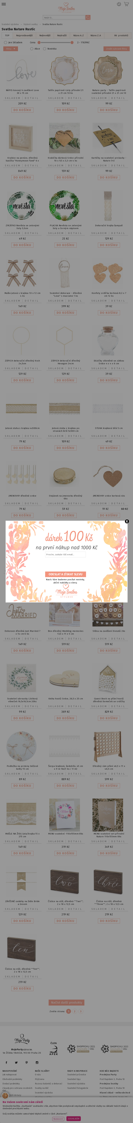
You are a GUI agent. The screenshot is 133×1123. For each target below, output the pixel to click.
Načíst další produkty (66, 1002)
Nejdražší (62, 35)
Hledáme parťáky (43, 1097)
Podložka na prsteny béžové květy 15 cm (22, 767)
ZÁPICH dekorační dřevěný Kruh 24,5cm (22, 362)
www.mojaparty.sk (48, 1112)
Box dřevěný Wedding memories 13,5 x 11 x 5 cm (65, 632)
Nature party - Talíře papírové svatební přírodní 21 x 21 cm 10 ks (109, 93)
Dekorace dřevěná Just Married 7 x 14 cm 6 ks (22, 632)
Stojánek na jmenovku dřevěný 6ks (65, 497)
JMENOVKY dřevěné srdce (22, 495)
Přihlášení (119, 4)
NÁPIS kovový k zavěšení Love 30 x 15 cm (22, 91)
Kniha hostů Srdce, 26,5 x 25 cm (65, 698)
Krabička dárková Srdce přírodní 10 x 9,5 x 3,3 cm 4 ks (66, 159)
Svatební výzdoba (44, 1092)
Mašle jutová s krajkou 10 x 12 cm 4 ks (22, 294)
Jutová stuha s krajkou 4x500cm (22, 428)
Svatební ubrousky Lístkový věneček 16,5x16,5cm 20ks (22, 700)
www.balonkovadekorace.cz (38, 1116)
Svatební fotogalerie (77, 1088)
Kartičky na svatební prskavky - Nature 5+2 (108, 159)
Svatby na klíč (42, 1088)
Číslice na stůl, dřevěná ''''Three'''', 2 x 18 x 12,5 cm (108, 903)
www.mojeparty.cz (24, 1112)
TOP (7, 35)
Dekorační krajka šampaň (109, 225)
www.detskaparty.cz (106, 1112)
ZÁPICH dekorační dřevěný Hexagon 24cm (65, 362)
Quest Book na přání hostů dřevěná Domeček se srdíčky (109, 700)
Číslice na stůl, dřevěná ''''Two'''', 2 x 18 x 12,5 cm (65, 903)
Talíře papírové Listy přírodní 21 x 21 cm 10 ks (65, 91)
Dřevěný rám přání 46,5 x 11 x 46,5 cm (109, 767)
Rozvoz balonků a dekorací (48, 1083)
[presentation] (65, 564)
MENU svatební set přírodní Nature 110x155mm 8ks (109, 835)
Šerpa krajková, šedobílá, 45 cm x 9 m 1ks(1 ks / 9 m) (65, 767)
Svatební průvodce (76, 1074)
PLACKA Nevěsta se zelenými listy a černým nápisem (66, 227)
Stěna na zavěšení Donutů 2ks (109, 631)
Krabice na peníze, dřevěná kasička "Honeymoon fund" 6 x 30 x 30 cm (22, 160)
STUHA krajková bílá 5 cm (109, 428)
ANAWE (97, 1121)
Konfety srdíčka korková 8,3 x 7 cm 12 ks (109, 294)
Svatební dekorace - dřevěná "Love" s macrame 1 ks (66, 294)
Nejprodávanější (24, 35)
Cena (61, 42)
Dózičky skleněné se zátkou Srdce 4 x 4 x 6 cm (109, 362)
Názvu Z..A (95, 35)
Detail (32, 98)
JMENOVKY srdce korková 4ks (109, 495)
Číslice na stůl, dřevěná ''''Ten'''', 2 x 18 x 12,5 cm (22, 970)
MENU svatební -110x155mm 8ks (65, 833)
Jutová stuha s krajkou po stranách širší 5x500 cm (65, 429)
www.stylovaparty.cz (99, 1116)
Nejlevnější (44, 35)
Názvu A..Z (78, 35)
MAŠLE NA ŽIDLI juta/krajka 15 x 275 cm (22, 835)
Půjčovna (39, 1079)
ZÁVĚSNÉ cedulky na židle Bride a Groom (22, 903)
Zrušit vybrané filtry (116, 48)
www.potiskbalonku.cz (71, 1116)
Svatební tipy (73, 1079)
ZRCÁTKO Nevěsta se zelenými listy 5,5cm (22, 227)
